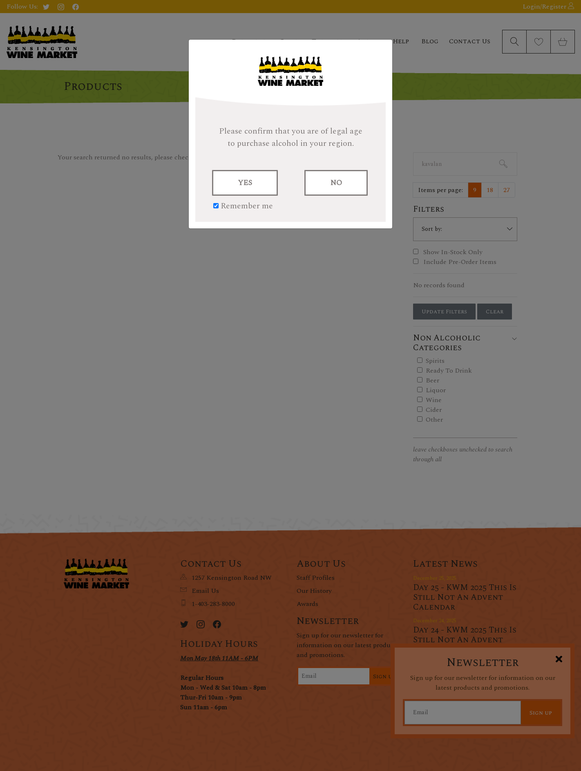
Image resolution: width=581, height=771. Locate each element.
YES (245, 182)
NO (336, 182)
